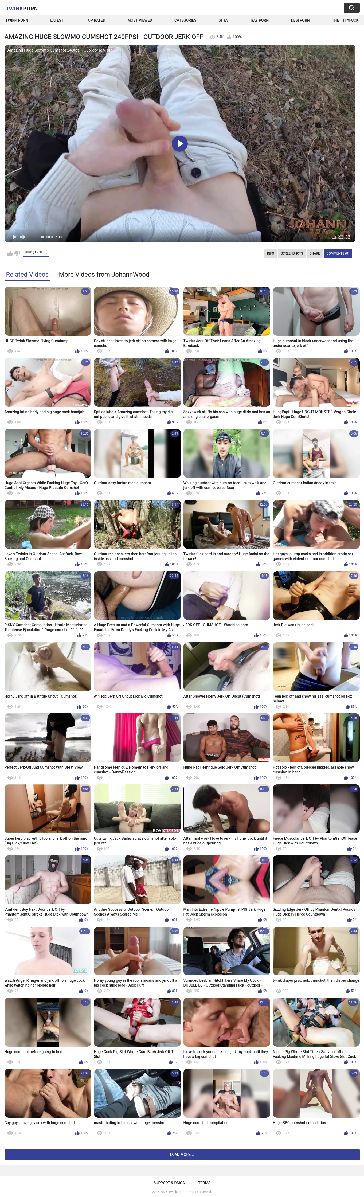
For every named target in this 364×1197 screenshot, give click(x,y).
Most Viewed (139, 20)
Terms (204, 1183)
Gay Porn (260, 20)
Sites (223, 20)
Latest (57, 20)
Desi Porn (300, 20)
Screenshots (292, 253)
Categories (185, 20)
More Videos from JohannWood (104, 274)
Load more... (182, 1154)
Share (315, 253)
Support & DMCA (169, 1183)
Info (270, 253)
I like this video (10, 253)
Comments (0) (338, 253)
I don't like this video (17, 253)
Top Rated (95, 20)
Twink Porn (17, 20)
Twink (22, 8)
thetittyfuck (345, 20)
